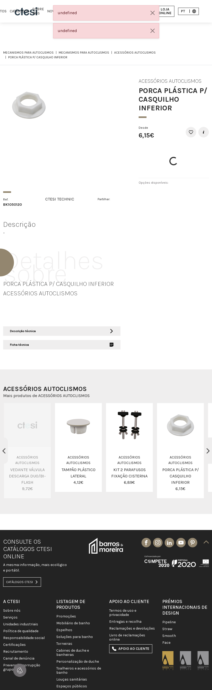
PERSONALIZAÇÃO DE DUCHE (77, 662)
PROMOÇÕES (66, 616)
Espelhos (64, 630)
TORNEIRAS (64, 644)
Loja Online (162, 11)
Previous (4, 450)
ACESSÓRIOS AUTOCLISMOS (135, 52)
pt (188, 11)
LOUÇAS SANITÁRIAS (71, 679)
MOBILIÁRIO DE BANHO (73, 623)
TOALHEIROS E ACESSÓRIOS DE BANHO (78, 670)
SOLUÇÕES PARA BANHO (74, 637)
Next (208, 450)
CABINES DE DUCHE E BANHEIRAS (72, 652)
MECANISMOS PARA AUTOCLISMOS (28, 52)
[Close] (152, 13)
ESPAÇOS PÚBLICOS (71, 686)
